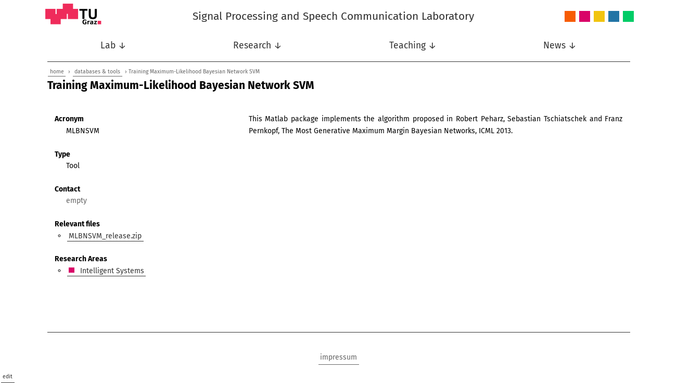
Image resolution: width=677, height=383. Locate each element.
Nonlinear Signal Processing (599, 17)
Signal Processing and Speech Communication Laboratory (333, 16)
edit (7, 376)
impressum (338, 357)
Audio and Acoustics (570, 17)
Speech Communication (613, 17)
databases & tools (97, 71)
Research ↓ (257, 45)
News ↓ (560, 45)
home (57, 71)
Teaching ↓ (413, 45)
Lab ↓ (113, 45)
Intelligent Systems (584, 17)
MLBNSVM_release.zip (105, 235)
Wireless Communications (628, 17)
